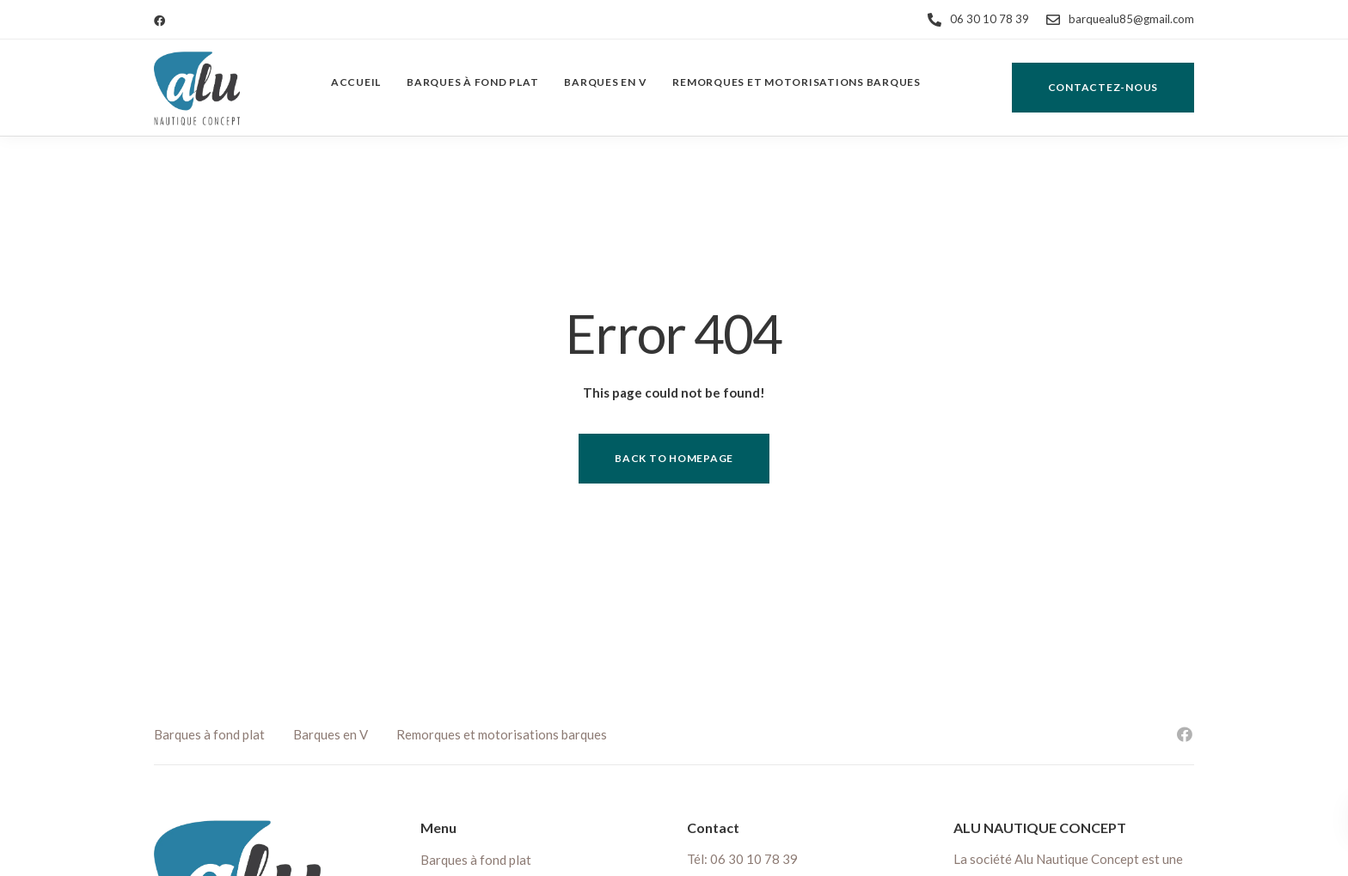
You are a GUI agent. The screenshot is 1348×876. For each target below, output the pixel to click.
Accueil (356, 82)
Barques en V (605, 82)
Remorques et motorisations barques (796, 82)
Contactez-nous (1103, 87)
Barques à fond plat (472, 82)
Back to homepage (674, 458)
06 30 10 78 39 (754, 859)
